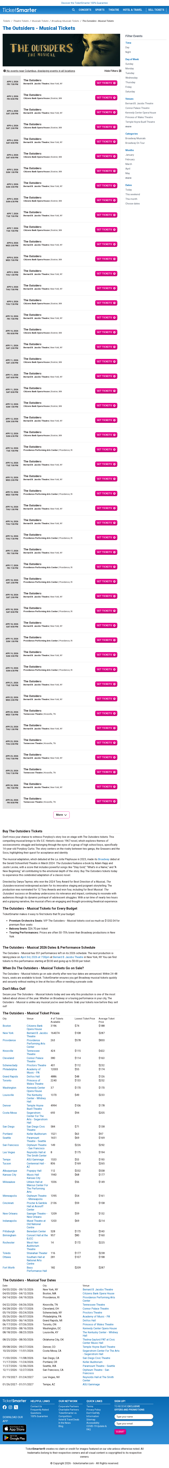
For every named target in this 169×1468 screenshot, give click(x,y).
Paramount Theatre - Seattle (36, 1139)
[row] (61, 83)
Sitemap (90, 1419)
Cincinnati (8, 1203)
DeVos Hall (33, 1076)
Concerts (85, 9)
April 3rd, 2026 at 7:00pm (35, 957)
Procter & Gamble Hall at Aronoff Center (37, 1206)
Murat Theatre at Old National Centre (36, 1224)
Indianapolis (10, 1220)
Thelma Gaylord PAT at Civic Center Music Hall (99, 1341)
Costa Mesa (10, 1112)
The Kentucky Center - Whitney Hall (36, 1098)
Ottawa (7, 1257)
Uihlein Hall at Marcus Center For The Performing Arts (37, 1186)
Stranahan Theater (37, 1253)
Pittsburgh (9, 1231)
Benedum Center (36, 1231)
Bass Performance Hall (37, 1269)
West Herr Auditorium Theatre (33, 1246)
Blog (61, 1426)
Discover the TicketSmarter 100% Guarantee (84, 3)
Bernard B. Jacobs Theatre (68, 957)
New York (8, 1033)
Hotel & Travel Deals (69, 1419)
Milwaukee (9, 1182)
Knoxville (8, 1050)
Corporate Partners (69, 1406)
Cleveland (8, 1058)
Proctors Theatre (36, 1065)
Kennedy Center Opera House (36, 1089)
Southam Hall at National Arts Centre (36, 1260)
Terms (89, 1406)
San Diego (9, 1126)
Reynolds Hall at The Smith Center (37, 1154)
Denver (7, 1105)
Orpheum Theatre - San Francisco (37, 1146)
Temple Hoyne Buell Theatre (35, 1107)
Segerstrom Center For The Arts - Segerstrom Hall (37, 1117)
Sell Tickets (156, 9)
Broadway (103, 859)
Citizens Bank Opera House (35, 1027)
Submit (120, 1431)
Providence (9, 1040)
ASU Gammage (35, 1159)
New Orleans (10, 1213)
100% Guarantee (39, 1416)
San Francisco (11, 1145)
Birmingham (9, 1235)
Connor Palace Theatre (35, 1060)
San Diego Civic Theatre (96, 1358)
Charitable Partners (69, 1409)
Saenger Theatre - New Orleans (37, 1215)
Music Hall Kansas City (33, 1176)
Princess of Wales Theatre (35, 1082)
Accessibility (92, 1423)
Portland (7, 1133)
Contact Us (36, 1406)
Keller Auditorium (37, 1133)
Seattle (7, 1137)
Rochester (9, 1242)
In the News (65, 1423)
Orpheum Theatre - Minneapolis (37, 1197)
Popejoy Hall (34, 1170)
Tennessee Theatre (33, 1052)
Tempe (7, 1159)
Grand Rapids (10, 1076)
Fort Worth (9, 1267)
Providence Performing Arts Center (36, 1043)
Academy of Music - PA (34, 1071)
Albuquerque (10, 1170)
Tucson (7, 1163)
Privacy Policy (93, 1409)
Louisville (8, 1095)
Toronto (7, 1080)
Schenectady (10, 1065)
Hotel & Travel (132, 9)
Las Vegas (9, 1152)
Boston (7, 1025)
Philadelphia (10, 1069)
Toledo (7, 1253)
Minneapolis (10, 1195)
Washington (9, 1087)
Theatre (113, 9)
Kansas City (9, 1174)
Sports (99, 9)
